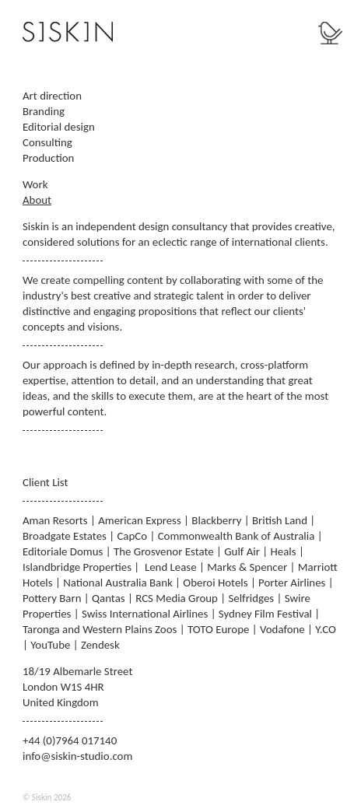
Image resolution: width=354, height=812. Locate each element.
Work (35, 184)
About (37, 200)
